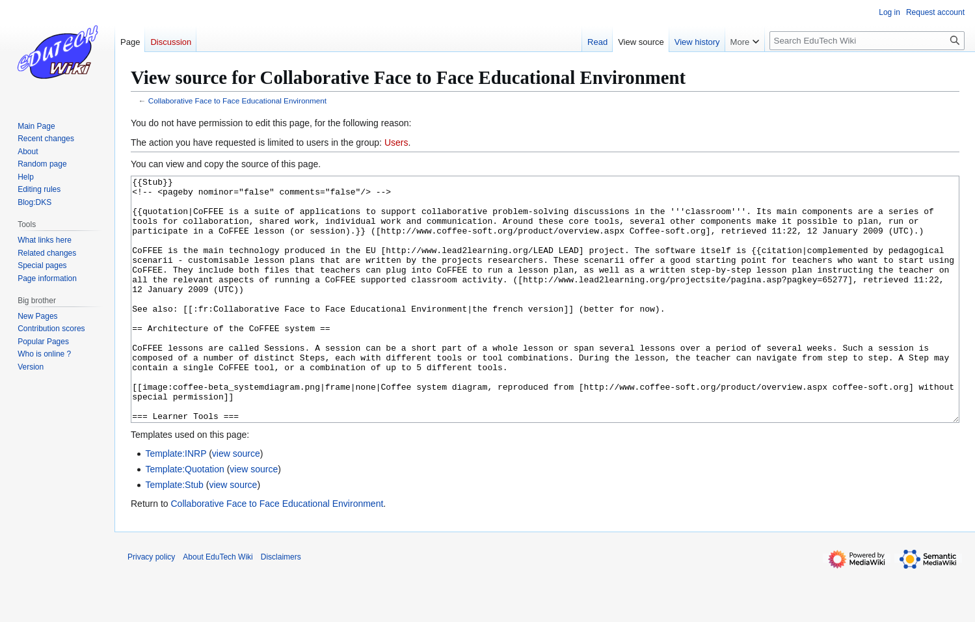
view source (236, 502)
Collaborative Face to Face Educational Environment (237, 100)
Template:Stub (174, 533)
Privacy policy (151, 605)
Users (396, 142)
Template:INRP (175, 502)
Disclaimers (281, 605)
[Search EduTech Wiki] (867, 40)
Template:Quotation (184, 518)
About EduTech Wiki (217, 605)
